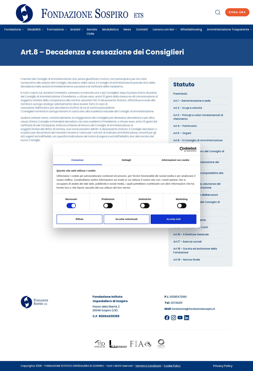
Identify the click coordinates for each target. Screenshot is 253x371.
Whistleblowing (191, 29)
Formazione (57, 29)
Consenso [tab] (77, 160)
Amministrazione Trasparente (229, 29)
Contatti (142, 29)
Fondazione (14, 29)
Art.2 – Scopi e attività (187, 108)
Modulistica (110, 29)
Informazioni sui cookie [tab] (175, 160)
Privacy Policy (223, 366)
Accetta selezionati (126, 219)
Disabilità (35, 29)
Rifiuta (79, 219)
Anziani (77, 29)
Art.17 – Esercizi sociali (187, 241)
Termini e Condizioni (148, 366)
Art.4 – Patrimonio (185, 126)
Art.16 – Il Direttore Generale (191, 234)
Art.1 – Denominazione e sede (191, 100)
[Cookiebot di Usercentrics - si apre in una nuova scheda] (182, 149)
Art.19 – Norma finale (186, 259)
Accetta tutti (173, 219)
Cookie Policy (172, 366)
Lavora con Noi (165, 29)
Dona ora (237, 12)
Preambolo (180, 93)
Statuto (183, 84)
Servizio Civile (92, 31)
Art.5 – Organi (182, 133)
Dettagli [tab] (126, 160)
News (127, 29)
